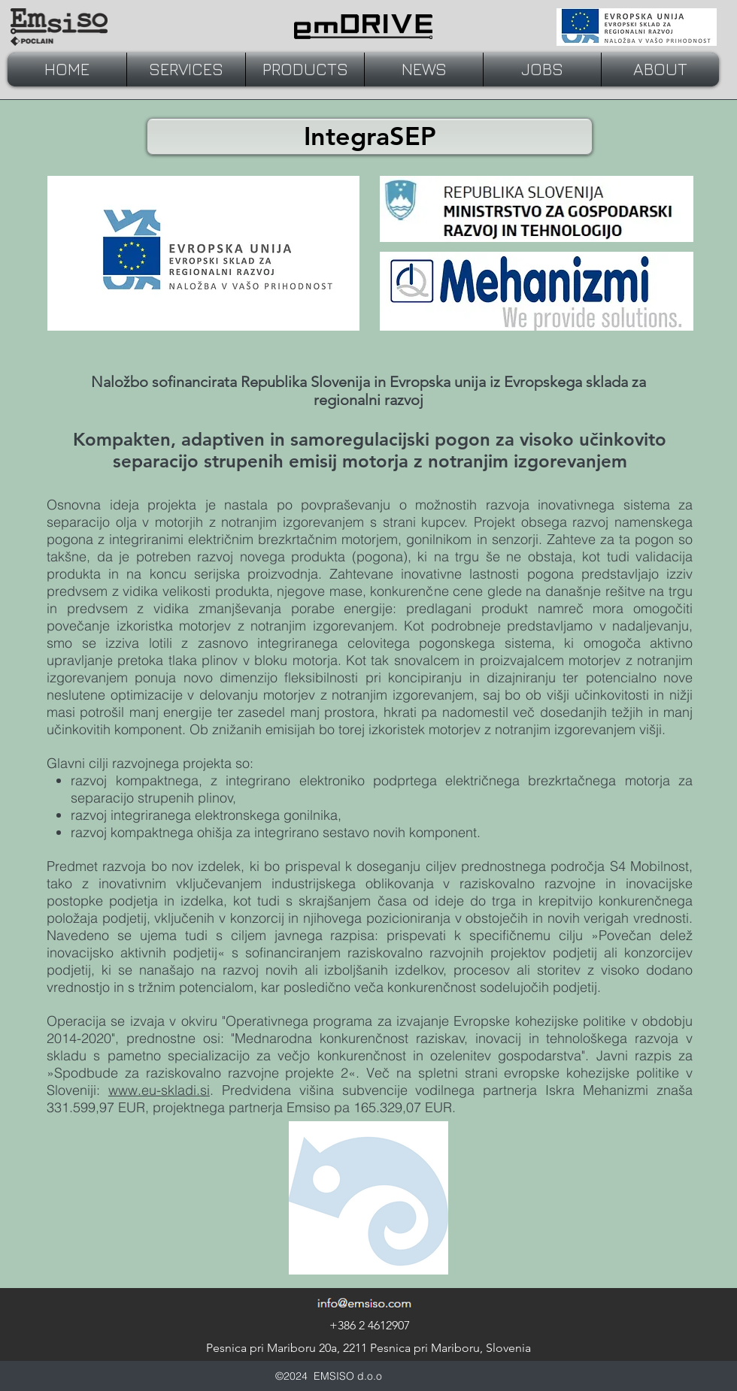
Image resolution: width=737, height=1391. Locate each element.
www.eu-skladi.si (159, 1090)
